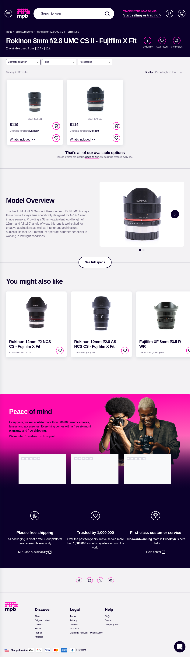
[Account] (169, 13)
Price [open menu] (59, 62)
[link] (23, 14)
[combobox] (73, 13)
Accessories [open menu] (95, 62)
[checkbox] (162, 40)
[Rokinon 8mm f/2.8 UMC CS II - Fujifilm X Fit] (57, 32)
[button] (56, 125)
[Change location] (19, 650)
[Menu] (8, 13)
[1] (140, 250)
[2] (143, 250)
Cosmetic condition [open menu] (23, 62)
